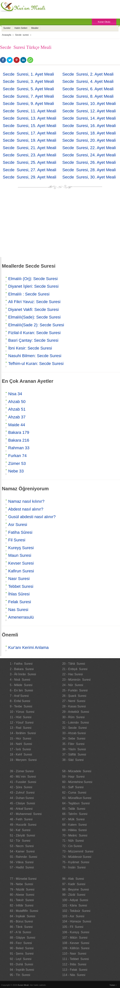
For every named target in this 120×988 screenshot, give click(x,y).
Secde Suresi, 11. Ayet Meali (29, 111)
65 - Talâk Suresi (73, 808)
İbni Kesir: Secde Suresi (30, 348)
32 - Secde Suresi (74, 727)
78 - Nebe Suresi (21, 884)
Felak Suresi (19, 601)
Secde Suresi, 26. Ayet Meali (89, 162)
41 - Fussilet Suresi (23, 782)
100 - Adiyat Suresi (75, 900)
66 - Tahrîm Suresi (74, 813)
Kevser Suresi (21, 563)
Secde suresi (22, 35)
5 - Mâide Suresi (21, 685)
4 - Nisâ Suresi (20, 679)
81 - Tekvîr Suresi (22, 900)
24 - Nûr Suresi (72, 685)
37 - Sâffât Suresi (74, 754)
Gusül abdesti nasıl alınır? (32, 516)
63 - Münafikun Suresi (76, 798)
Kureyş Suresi (21, 547)
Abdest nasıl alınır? (25, 509)
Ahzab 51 (17, 409)
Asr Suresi (17, 524)
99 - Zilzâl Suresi (73, 894)
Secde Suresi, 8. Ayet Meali (88, 96)
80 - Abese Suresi (22, 894)
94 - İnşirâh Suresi (22, 969)
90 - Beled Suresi (22, 948)
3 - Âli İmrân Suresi (23, 674)
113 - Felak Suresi (74, 969)
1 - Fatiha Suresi (21, 663)
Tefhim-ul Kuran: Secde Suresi (36, 363)
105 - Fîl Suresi (72, 926)
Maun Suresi (19, 555)
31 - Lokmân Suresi (75, 722)
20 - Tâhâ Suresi (73, 663)
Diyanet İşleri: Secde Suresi (33, 286)
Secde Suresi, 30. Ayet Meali (89, 177)
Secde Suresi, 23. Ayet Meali (29, 155)
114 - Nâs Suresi (73, 974)
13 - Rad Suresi (20, 727)
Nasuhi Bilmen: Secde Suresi (34, 355)
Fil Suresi (16, 540)
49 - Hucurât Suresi (23, 824)
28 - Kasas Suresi (74, 706)
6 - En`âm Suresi (21, 690)
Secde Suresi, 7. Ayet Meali (28, 96)
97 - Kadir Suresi (73, 884)
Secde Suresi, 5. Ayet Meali (28, 89)
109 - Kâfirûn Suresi (75, 948)
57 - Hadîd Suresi (22, 867)
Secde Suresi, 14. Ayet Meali (89, 118)
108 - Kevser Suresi (75, 943)
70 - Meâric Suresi (74, 835)
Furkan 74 (17, 455)
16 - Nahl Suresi (21, 743)
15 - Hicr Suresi (20, 738)
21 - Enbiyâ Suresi (74, 669)
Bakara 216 (18, 440)
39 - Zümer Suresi (22, 771)
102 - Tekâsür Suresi (76, 910)
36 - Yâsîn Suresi (74, 749)
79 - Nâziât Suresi (22, 889)
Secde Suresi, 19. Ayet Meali (29, 140)
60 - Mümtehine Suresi (77, 782)
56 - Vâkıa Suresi (22, 862)
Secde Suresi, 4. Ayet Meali (88, 81)
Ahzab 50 (17, 401)
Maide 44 (16, 424)
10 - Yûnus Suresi (22, 711)
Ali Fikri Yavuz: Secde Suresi (34, 301)
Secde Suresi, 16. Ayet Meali (89, 125)
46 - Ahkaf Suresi (21, 808)
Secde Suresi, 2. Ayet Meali (88, 74)
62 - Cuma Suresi (74, 792)
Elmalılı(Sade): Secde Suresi (34, 317)
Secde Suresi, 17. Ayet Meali (29, 133)
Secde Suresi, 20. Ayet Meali (89, 140)
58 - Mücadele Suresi (76, 771)
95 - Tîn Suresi (20, 974)
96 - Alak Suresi (73, 878)
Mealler (34, 28)
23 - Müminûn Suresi (76, 679)
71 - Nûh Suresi (73, 840)
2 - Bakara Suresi (22, 669)
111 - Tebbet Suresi (75, 959)
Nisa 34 (15, 393)
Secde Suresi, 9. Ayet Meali (28, 103)
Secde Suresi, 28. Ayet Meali (89, 170)
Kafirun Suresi (21, 571)
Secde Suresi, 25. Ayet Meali (29, 162)
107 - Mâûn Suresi (74, 937)
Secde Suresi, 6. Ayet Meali (88, 89)
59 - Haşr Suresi (73, 776)
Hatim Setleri (21, 28)
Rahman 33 (18, 448)
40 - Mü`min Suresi (23, 776)
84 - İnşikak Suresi (22, 916)
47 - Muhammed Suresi (26, 813)
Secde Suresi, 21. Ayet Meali (29, 147)
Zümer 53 (17, 463)
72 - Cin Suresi (72, 846)
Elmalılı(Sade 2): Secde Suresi (36, 325)
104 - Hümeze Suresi (76, 921)
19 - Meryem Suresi (23, 759)
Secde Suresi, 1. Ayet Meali (28, 74)
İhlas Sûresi (19, 594)
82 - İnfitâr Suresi (21, 905)
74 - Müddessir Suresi (76, 856)
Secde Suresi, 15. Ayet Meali (29, 125)
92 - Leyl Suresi (20, 959)
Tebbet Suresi (20, 586)
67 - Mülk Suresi (73, 819)
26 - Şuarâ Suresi (74, 695)
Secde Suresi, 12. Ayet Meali (89, 111)
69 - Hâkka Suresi (74, 830)
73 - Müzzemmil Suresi (77, 851)
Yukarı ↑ (113, 985)
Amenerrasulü (21, 617)
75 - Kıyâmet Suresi (75, 862)
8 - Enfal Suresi (20, 701)
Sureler (7, 28)
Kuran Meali (23, 985)
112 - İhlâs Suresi (74, 964)
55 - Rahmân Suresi (23, 856)
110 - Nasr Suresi (74, 953)
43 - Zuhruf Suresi (22, 792)
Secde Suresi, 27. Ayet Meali (29, 170)
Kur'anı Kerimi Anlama (28, 647)
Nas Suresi (18, 609)
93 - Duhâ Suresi (21, 964)
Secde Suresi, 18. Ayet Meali (89, 133)
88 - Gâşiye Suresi (22, 937)
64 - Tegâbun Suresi (76, 803)
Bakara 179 (18, 432)
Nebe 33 (16, 471)
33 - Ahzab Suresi (74, 733)
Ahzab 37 (17, 417)
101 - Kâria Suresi (74, 905)
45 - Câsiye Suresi (22, 803)
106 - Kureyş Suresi (75, 932)
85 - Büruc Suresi (21, 921)
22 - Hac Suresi (72, 674)
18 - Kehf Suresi (21, 754)
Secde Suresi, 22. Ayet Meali (89, 147)
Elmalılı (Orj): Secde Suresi (33, 278)
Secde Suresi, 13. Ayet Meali (29, 118)
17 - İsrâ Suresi (20, 749)
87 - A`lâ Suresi (20, 932)
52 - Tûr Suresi (20, 840)
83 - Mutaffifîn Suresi (24, 910)
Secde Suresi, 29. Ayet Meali (29, 177)
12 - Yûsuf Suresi (22, 722)
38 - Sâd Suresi (73, 759)
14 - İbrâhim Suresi (23, 733)
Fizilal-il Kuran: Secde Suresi (34, 332)
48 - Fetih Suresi (21, 819)
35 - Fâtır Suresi (73, 743)
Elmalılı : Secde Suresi (28, 294)
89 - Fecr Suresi (21, 943)
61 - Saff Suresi (72, 787)
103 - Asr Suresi (73, 916)
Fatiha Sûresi (20, 532)
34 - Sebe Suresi (73, 738)
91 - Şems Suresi (22, 953)
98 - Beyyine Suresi (75, 889)
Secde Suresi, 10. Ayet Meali (89, 103)
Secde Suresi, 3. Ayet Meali (28, 81)
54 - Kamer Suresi (22, 851)
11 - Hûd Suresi (20, 717)
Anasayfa (6, 35)
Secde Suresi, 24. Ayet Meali (89, 155)
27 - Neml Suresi (73, 701)
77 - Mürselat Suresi (23, 878)
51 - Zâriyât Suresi (22, 835)
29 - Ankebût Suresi (75, 711)
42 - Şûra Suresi (21, 787)
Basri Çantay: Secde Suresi (33, 340)
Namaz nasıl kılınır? (26, 501)
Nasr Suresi (19, 578)
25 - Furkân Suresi (75, 690)
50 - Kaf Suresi (20, 830)
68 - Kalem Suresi (74, 824)
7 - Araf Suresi (19, 695)
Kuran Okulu (104, 22)
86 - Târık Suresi (21, 926)
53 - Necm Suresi (22, 846)
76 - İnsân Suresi (74, 867)
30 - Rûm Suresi (73, 717)
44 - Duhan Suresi (22, 798)
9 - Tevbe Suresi (21, 706)
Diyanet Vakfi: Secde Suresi (33, 309)
